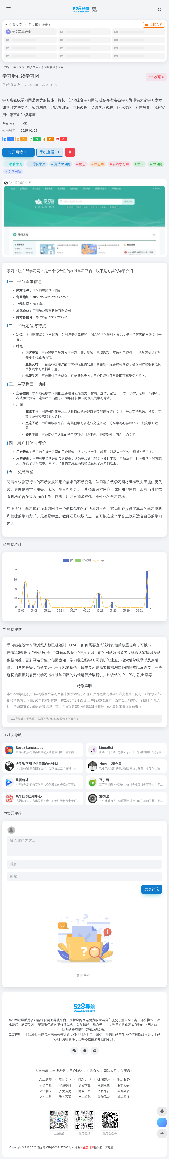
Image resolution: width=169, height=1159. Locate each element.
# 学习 (139, 164)
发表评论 (151, 889)
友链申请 (41, 1071)
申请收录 (58, 1071)
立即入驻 (154, 25)
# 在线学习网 (119, 164)
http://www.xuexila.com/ (49, 297)
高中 (152, 393)
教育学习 (18, 67)
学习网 (53, 290)
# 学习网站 (13, 171)
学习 (10, 271)
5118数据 (20, 653)
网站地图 (110, 1071)
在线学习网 (31, 271)
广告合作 (93, 1071)
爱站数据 (41, 653)
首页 (8, 67)
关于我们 (127, 1071)
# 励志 (81, 164)
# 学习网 (156, 164)
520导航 (37, 1147)
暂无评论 (14, 813)
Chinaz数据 (64, 653)
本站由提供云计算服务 (92, 1147)
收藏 (156, 77)
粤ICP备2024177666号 (57, 1147)
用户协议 (75, 1071)
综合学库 (32, 67)
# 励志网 (97, 164)
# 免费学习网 (60, 164)
